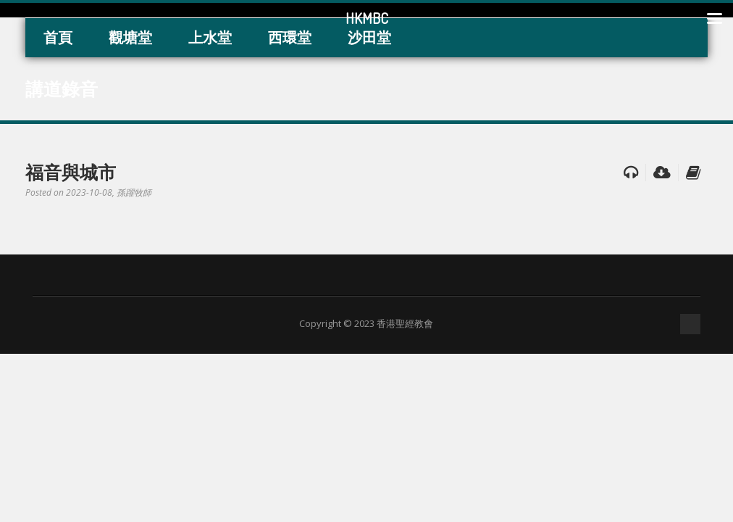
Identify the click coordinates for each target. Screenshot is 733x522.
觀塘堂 (130, 37)
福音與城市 (70, 172)
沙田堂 (369, 37)
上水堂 (210, 37)
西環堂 (289, 37)
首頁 (57, 37)
